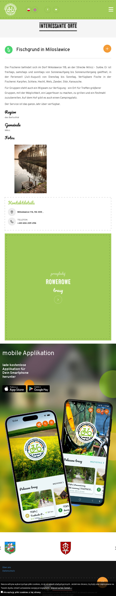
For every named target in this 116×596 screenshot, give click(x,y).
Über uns (6, 567)
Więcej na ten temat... (61, 588)
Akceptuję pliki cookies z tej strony (22, 592)
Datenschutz (8, 571)
